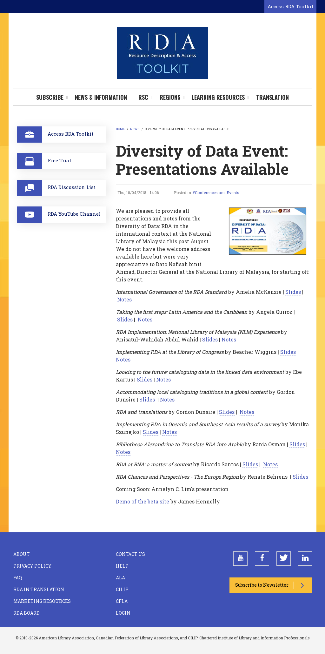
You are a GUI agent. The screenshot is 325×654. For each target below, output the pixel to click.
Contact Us (130, 554)
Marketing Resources (42, 601)
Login (123, 613)
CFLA (122, 601)
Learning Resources (218, 97)
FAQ (17, 578)
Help (122, 566)
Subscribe (49, 97)
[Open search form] (258, 6)
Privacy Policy (32, 566)
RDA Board (26, 613)
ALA (120, 578)
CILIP (122, 589)
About (21, 554)
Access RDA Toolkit (290, 6)
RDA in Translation (38, 589)
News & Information (101, 97)
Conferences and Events (217, 192)
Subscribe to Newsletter (262, 585)
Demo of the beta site (142, 501)
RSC (143, 97)
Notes (124, 299)
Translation (272, 97)
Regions (170, 97)
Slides (293, 291)
